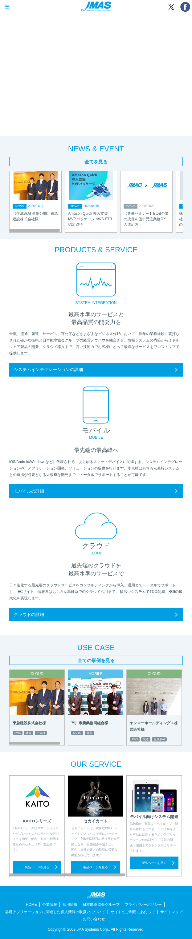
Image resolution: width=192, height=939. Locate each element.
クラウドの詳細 (29, 614)
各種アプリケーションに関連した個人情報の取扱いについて (55, 912)
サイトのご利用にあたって (133, 912)
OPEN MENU (7, 7)
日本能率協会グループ (101, 904)
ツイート (171, 7)
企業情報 (49, 904)
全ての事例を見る (96, 660)
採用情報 (70, 904)
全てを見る (96, 161)
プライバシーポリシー (143, 904)
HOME (31, 904)
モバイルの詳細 (29, 491)
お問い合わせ (94, 919)
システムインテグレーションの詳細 (48, 369)
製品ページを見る (37, 867)
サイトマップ (171, 912)
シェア (185, 7)
